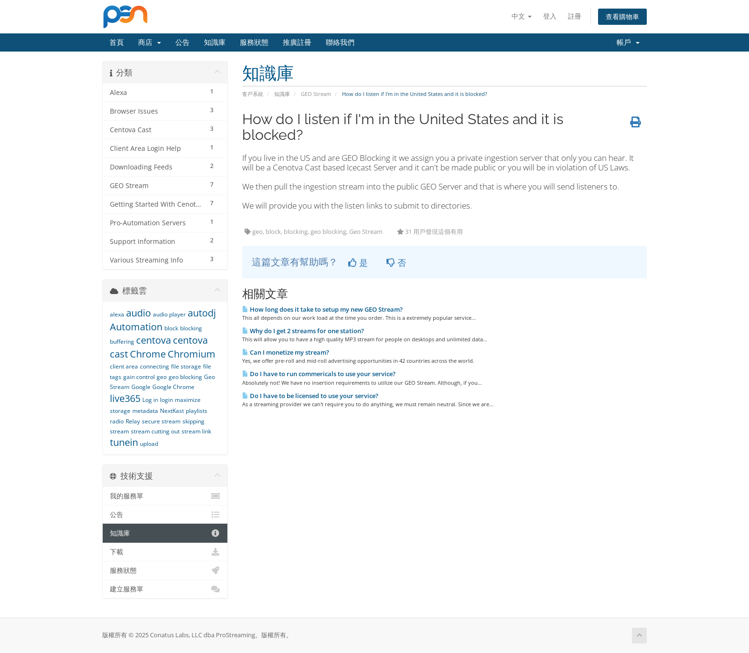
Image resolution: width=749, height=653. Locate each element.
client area (124, 366)
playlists (196, 411)
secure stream (161, 421)
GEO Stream (316, 93)
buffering (122, 341)
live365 (125, 398)
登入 (549, 16)
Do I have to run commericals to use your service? (319, 373)
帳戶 (628, 42)
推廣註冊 (297, 42)
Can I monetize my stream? (285, 352)
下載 (165, 552)
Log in (150, 400)
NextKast (172, 411)
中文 (522, 16)
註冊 (574, 16)
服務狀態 (254, 42)
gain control (139, 377)
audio (138, 312)
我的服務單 (165, 496)
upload (149, 444)
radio (117, 421)
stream (119, 431)
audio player (169, 314)
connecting (154, 366)
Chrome (148, 354)
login (166, 400)
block (171, 328)
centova (153, 340)
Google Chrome (173, 387)
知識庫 (214, 42)
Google (140, 387)
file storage (186, 366)
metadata (145, 411)
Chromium (191, 354)
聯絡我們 (340, 42)
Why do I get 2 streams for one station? (303, 330)
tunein (124, 442)
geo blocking (185, 377)
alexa (117, 314)
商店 (149, 42)
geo (162, 377)
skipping (193, 421)
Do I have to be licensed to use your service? (310, 395)
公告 (182, 42)
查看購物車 (622, 16)
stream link (196, 431)
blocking (191, 328)
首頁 (116, 42)
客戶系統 (252, 93)
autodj (202, 312)
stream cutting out (155, 431)
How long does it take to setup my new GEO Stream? (322, 309)
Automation (136, 326)
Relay (133, 421)
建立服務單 (165, 589)
